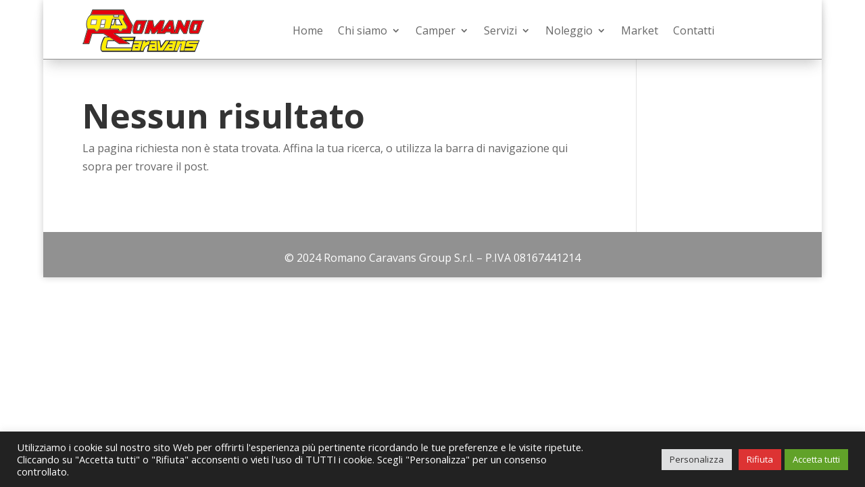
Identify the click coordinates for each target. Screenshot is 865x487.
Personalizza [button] (697, 459)
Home (308, 30)
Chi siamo (362, 30)
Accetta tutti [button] (816, 459)
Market (639, 30)
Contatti (693, 30)
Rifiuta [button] (760, 459)
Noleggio (569, 30)
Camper (435, 30)
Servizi (500, 30)
